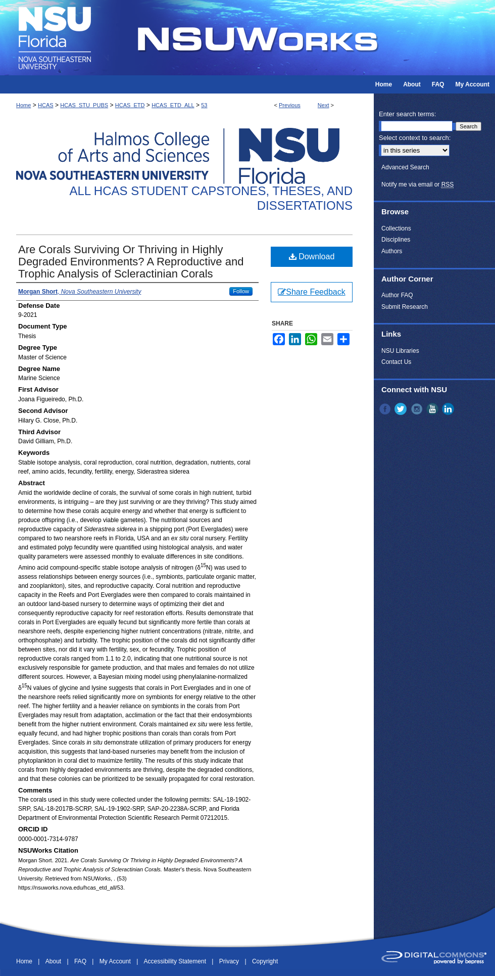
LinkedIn (449, 409)
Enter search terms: (407, 114)
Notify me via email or (417, 184)
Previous (290, 105)
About (54, 961)
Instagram (418, 409)
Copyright (265, 961)
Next (323, 105)
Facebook (386, 409)
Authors (391, 251)
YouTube (433, 409)
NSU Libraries (400, 350)
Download (312, 256)
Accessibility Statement (176, 961)
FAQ (81, 961)
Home (23, 105)
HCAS (46, 105)
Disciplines (395, 239)
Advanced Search (405, 167)
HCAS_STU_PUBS (84, 105)
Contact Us (396, 361)
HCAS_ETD (130, 105)
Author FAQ (397, 295)
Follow (241, 291)
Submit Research (404, 306)
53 (204, 105)
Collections (396, 228)
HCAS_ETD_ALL (173, 105)
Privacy (230, 961)
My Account (116, 961)
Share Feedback (311, 292)
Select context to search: (415, 138)
